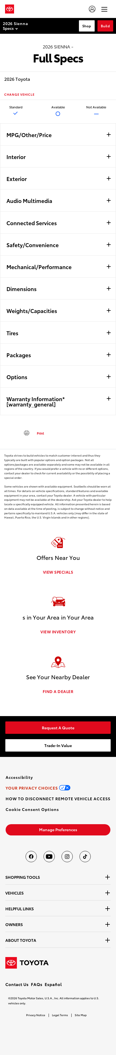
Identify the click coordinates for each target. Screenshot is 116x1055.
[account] (92, 9)
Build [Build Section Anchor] (105, 25)
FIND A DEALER (58, 691)
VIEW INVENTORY (58, 631)
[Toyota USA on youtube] (49, 856)
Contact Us (17, 984)
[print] (31, 432)
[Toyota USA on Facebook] (31, 856)
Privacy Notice (35, 1015)
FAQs (36, 984)
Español (53, 984)
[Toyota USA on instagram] (67, 856)
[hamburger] (104, 9)
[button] (32, 809)
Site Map (81, 1015)
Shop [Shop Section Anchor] (86, 25)
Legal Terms (60, 1015)
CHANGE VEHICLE (19, 94)
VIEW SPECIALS (58, 572)
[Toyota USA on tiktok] (85, 856)
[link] (58, 727)
